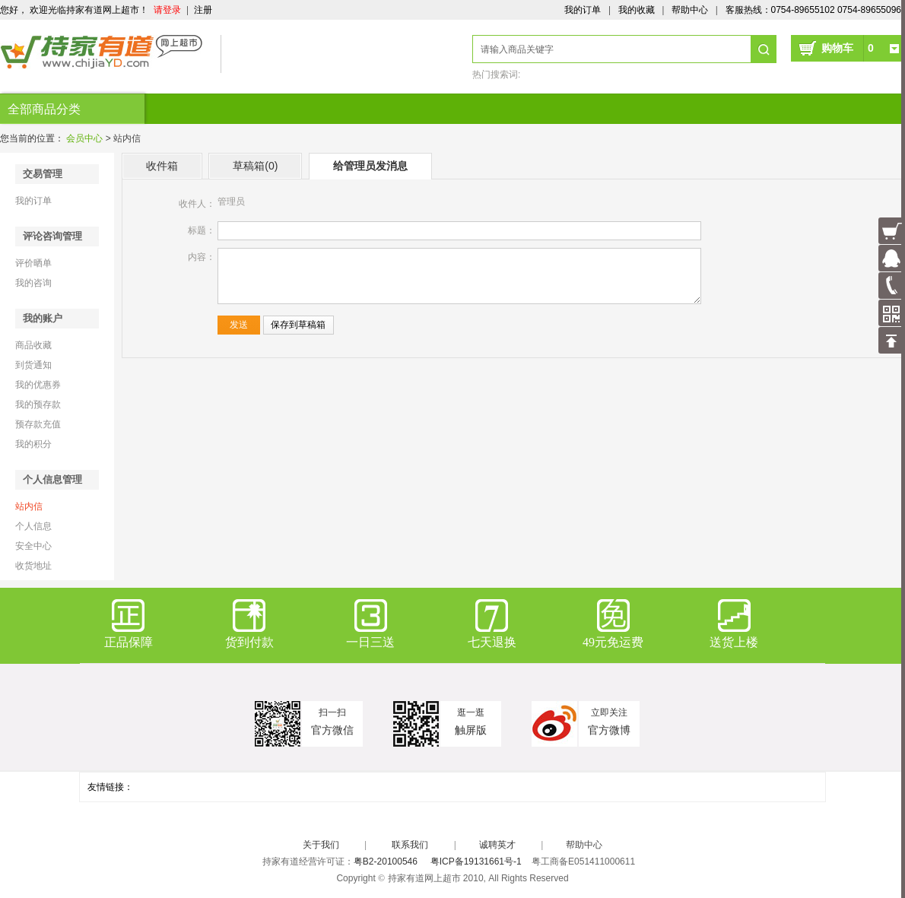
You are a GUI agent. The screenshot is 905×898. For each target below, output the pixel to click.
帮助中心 (690, 10)
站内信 (29, 506)
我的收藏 (636, 10)
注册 (203, 10)
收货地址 (33, 565)
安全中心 (33, 546)
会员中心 (84, 138)
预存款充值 (38, 424)
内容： (201, 257)
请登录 (167, 10)
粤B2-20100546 (386, 861)
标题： (201, 230)
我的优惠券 (38, 384)
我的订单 (582, 10)
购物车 (847, 48)
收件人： (197, 203)
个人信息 (33, 526)
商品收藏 (33, 345)
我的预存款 (38, 404)
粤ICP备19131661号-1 (476, 861)
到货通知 (33, 365)
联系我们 (410, 844)
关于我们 (321, 844)
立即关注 (609, 712)
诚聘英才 (497, 844)
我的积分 (33, 444)
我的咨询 (33, 283)
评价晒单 (33, 263)
